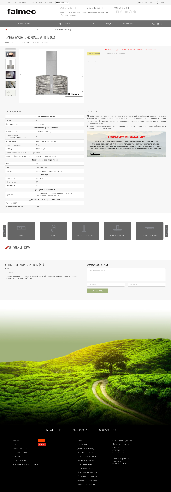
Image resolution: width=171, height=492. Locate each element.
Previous (20, 76)
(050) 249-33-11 (118, 453)
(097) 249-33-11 (118, 450)
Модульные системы (86, 484)
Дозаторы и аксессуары (87, 448)
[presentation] (4, 231)
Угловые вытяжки (85, 464)
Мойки (80, 440)
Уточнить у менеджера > (116, 54)
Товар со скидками (64, 23)
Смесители (82, 444)
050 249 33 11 (122, 7)
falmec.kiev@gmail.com (121, 458)
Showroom (128, 23)
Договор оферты (19, 460)
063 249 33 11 (68, 7)
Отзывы (45, 42)
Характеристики (23, 42)
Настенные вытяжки (28, 30)
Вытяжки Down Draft (86, 460)
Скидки (42, 444)
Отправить (97, 290)
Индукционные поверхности (90, 476)
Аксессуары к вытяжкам (87, 480)
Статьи (94, 23)
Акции (109, 23)
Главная (15, 440)
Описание (9, 42)
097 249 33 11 (95, 7)
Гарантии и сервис (19, 452)
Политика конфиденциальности (25, 464)
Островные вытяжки (86, 468)
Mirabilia (35, 42)
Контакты (48, 2)
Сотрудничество (20, 2)
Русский (60, 2)
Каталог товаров (24, 23)
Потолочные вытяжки (87, 456)
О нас (9, 2)
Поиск (157, 23)
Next (83, 76)
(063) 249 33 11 (118, 447)
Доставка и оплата (35, 2)
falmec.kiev (116, 461)
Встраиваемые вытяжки (87, 472)
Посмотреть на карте (121, 444)
